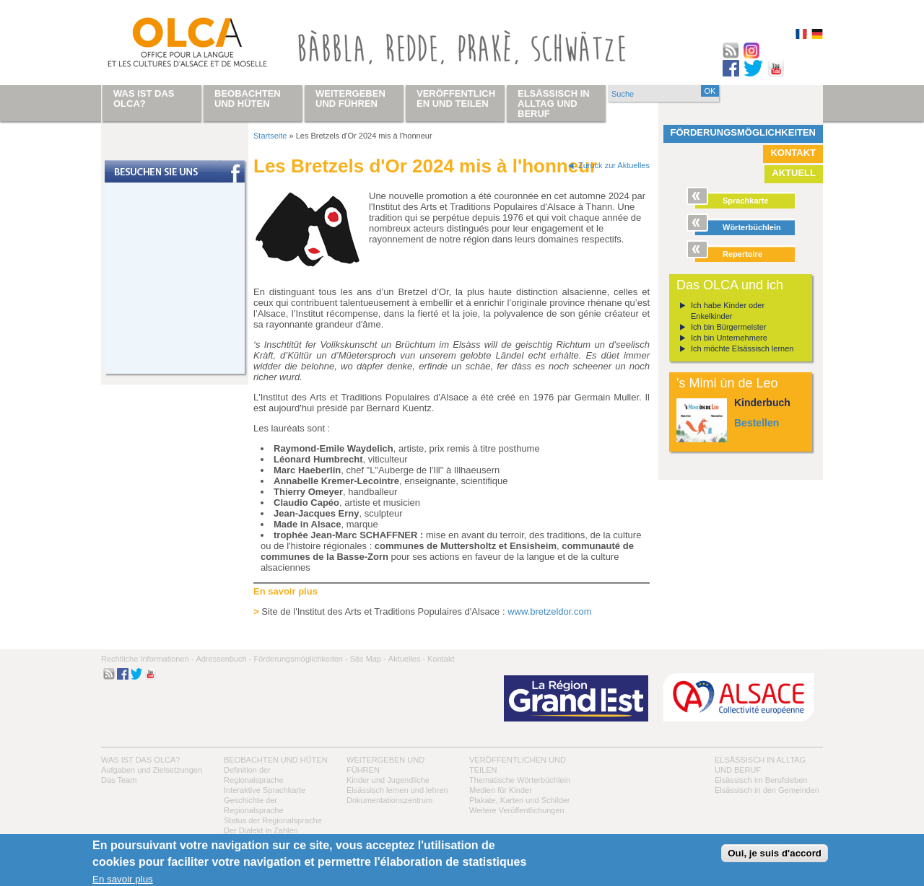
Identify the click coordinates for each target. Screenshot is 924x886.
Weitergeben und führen (350, 98)
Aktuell (794, 172)
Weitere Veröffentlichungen (517, 810)
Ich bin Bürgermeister (729, 327)
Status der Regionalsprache (273, 820)
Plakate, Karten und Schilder (519, 800)
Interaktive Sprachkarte (264, 790)
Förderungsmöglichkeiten (743, 132)
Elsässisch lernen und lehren (397, 790)
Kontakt (793, 152)
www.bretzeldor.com (549, 611)
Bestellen (756, 423)
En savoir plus (122, 879)
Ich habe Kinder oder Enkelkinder (727, 310)
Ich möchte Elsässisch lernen (742, 348)
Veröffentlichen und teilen (456, 98)
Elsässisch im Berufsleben (761, 780)
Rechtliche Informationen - (147, 658)
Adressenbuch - (223, 658)
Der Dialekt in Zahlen (261, 830)
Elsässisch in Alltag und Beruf (554, 103)
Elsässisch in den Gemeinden (767, 790)
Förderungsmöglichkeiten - (300, 658)
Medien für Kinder (500, 790)
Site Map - (368, 658)
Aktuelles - (406, 658)
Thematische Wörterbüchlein (519, 780)
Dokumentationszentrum (389, 800)
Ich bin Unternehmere (729, 337)
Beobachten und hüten (276, 759)
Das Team (118, 780)
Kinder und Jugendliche (388, 780)
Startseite (270, 135)
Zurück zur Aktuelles (614, 165)
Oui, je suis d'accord (774, 853)
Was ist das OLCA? (140, 759)
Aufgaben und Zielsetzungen (151, 770)
